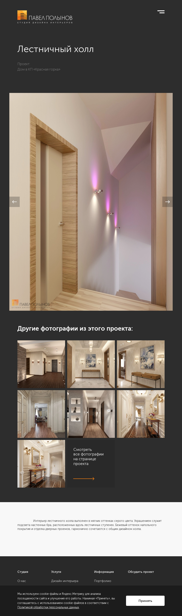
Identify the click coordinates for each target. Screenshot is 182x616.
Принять (145, 601)
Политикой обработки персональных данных (48, 607)
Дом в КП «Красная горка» (38, 69)
